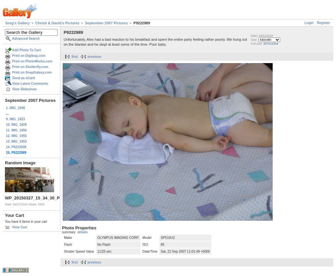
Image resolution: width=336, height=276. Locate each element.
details (82, 232)
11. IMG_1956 (16, 130)
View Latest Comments (30, 83)
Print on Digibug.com (28, 56)
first (75, 56)
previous (94, 56)
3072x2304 (270, 43)
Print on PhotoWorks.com (32, 61)
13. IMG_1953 (16, 141)
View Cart (19, 227)
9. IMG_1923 (15, 119)
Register (323, 23)
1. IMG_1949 (15, 108)
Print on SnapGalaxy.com (32, 72)
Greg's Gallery (17, 23)
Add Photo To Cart (26, 50)
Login (308, 23)
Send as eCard (23, 78)
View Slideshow (24, 89)
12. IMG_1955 (16, 136)
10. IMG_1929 (16, 124)
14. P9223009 (16, 147)
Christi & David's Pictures (57, 23)
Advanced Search (26, 38)
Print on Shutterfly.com (30, 67)
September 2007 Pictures (106, 23)
